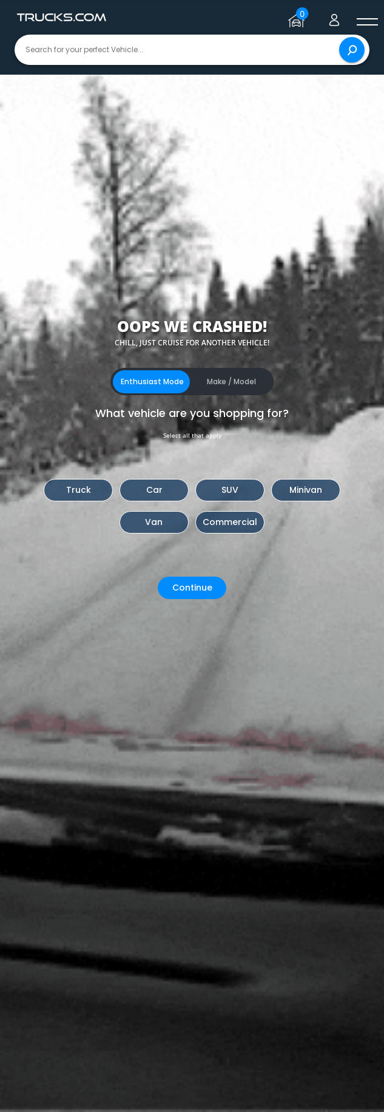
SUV (229, 490)
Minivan (305, 490)
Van (154, 522)
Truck (78, 490)
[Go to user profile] (334, 17)
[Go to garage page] (298, 18)
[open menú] (367, 22)
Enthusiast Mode (152, 381)
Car (154, 490)
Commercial (230, 522)
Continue (192, 587)
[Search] (352, 50)
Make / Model (231, 381)
